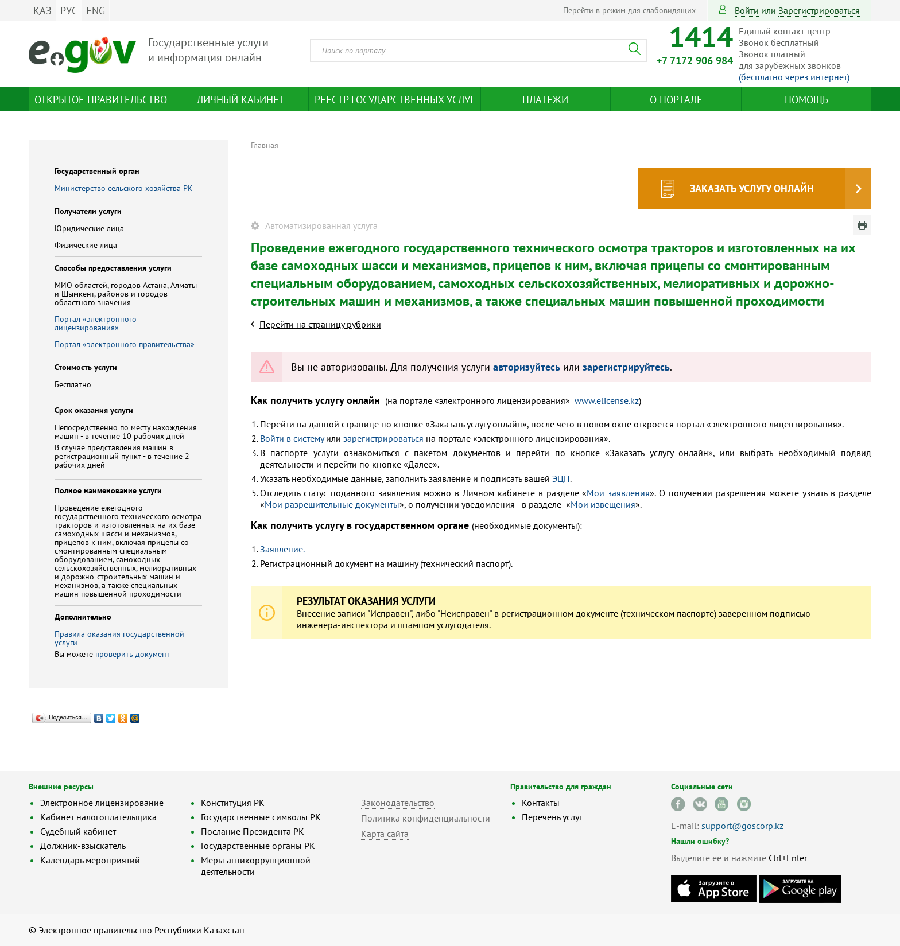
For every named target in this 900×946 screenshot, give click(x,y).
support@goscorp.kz (742, 825)
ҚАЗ (42, 10)
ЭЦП (561, 478)
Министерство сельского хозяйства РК (124, 188)
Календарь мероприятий (90, 860)
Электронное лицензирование (102, 802)
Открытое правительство (100, 99)
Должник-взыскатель (83, 845)
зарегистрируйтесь (626, 366)
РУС (68, 10)
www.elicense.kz (607, 400)
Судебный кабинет (78, 831)
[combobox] (478, 50)
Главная (264, 145)
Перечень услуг (552, 817)
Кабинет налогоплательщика (98, 817)
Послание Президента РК (252, 831)
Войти (747, 10)
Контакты (541, 802)
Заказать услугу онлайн (752, 188)
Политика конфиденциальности (425, 818)
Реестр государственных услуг (395, 99)
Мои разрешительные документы (332, 504)
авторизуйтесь (526, 366)
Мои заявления (618, 493)
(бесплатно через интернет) (794, 77)
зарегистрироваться (819, 10)
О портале (676, 99)
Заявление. (282, 549)
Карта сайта (385, 833)
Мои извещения (603, 504)
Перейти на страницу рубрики (320, 324)
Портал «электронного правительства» (125, 344)
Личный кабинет (241, 99)
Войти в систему (292, 438)
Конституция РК (233, 802)
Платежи (545, 99)
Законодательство (398, 802)
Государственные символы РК (261, 817)
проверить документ (132, 654)
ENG (95, 10)
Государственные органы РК (258, 845)
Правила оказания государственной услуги (119, 638)
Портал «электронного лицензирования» (96, 323)
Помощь (806, 99)
